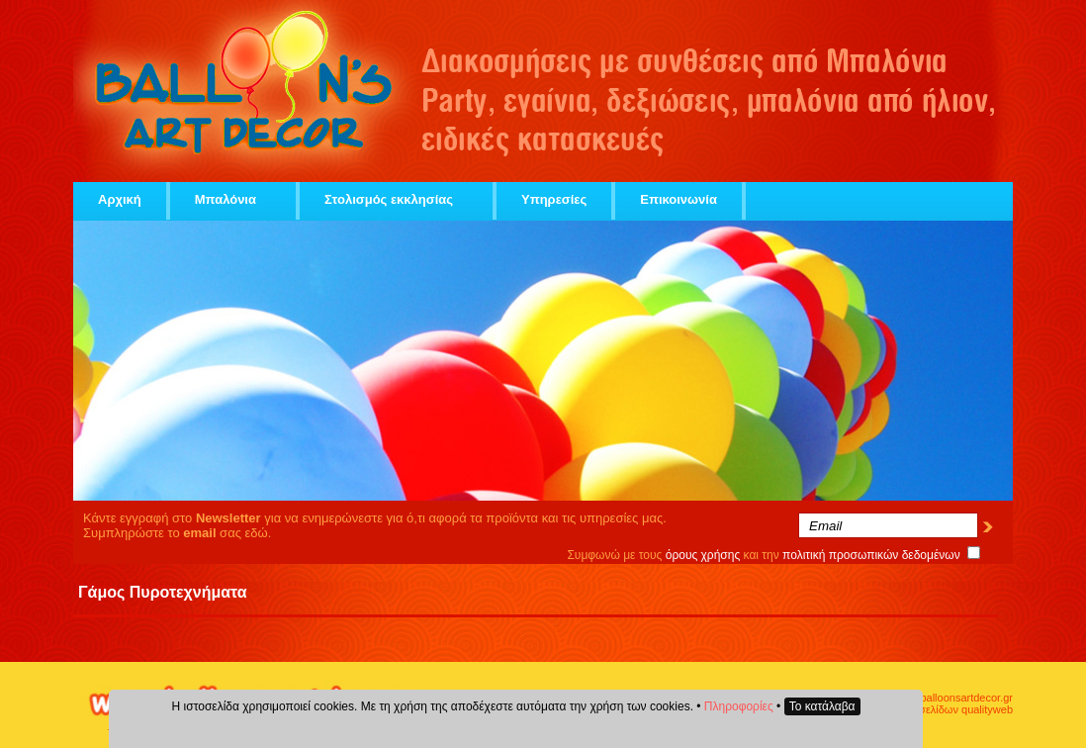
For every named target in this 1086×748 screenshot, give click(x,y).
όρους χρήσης (703, 555)
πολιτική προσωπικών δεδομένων (871, 555)
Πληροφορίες (738, 706)
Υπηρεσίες (554, 199)
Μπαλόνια (233, 199)
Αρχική (119, 199)
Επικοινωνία (678, 199)
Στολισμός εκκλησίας (396, 199)
